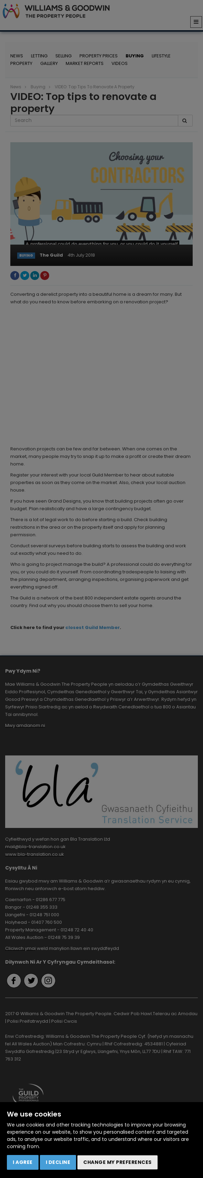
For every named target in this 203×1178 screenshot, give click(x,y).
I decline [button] (58, 1162)
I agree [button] (23, 1162)
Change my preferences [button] (117, 1162)
